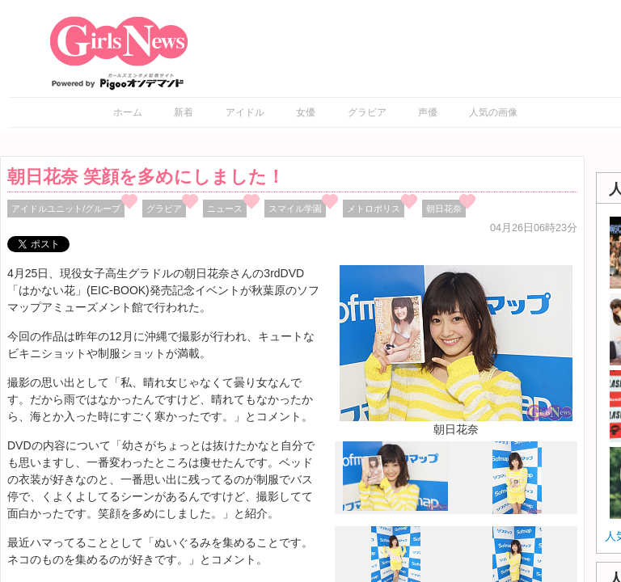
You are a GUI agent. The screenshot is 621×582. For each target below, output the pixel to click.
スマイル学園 (295, 208)
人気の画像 (493, 112)
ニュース (225, 208)
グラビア (367, 112)
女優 (305, 112)
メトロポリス (373, 208)
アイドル (245, 112)
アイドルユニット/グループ (65, 208)
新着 (183, 112)
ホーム (127, 112)
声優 (427, 112)
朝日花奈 (444, 208)
